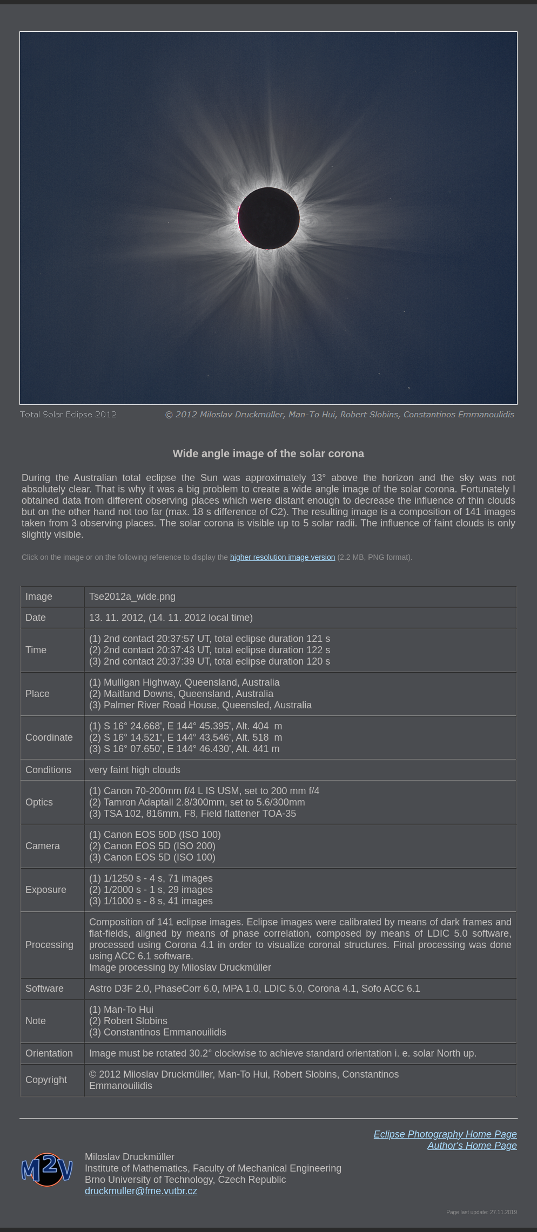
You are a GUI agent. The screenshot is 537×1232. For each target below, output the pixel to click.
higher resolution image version (282, 557)
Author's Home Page (472, 1145)
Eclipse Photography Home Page (445, 1134)
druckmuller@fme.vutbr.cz (141, 1191)
